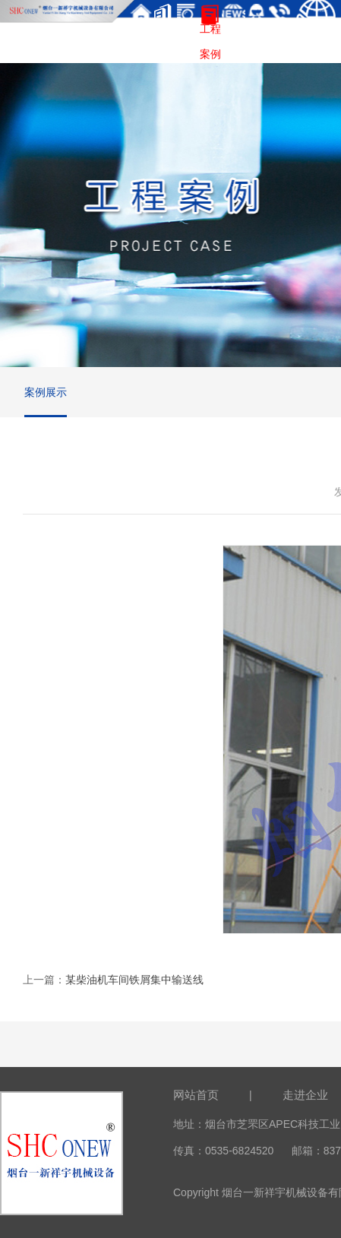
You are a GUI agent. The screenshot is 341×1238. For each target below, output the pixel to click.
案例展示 (45, 392)
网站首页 (196, 1094)
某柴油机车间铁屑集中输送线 (134, 980)
